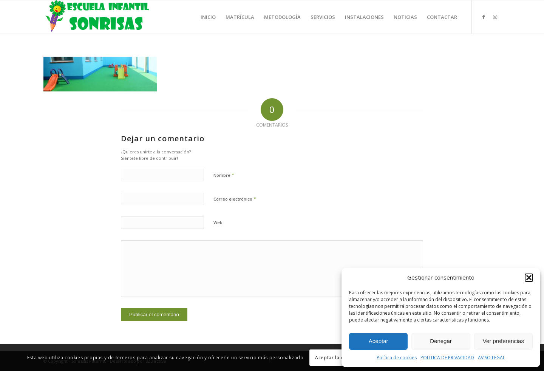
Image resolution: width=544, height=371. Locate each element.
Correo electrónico (234, 198)
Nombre (223, 175)
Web (218, 222)
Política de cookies (397, 357)
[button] (529, 277)
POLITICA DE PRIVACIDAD (447, 357)
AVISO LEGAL (491, 357)
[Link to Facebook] (483, 16)
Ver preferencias (503, 341)
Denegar (441, 341)
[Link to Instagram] (495, 16)
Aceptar (378, 341)
